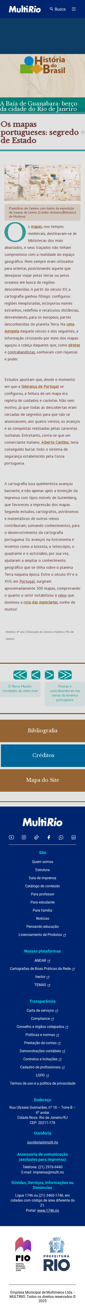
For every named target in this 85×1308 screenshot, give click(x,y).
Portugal (27, 581)
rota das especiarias (41, 602)
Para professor (42, 894)
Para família (42, 910)
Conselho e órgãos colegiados (43, 1027)
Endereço (42, 1099)
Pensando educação (42, 926)
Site (42, 852)
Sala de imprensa (42, 878)
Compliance (42, 1018)
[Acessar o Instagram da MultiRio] (24, 837)
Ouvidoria (42, 1133)
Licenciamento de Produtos (42, 935)
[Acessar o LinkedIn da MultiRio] (73, 837)
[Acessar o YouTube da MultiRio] (11, 837)
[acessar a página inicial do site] (25, 9)
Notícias (42, 918)
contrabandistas (21, 352)
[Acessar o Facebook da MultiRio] (48, 837)
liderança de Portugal (40, 386)
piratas (74, 345)
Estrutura (42, 870)
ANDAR (43, 960)
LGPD (42, 1075)
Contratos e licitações (42, 1059)
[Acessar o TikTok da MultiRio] (36, 837)
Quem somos (42, 862)
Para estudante (42, 902)
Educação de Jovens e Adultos (45, 632)
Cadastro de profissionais (42, 1067)
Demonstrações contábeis (42, 1051)
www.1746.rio (48, 1210)
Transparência (42, 1001)
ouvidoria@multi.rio (42, 1142)
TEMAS (42, 985)
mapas (36, 226)
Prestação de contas (42, 1043)
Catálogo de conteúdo (42, 886)
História (10, 632)
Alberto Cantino (55, 442)
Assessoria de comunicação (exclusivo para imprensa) (42, 1157)
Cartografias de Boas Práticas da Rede (42, 968)
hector (42, 977)
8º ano (20, 632)
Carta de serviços (42, 1010)
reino (62, 595)
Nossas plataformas (42, 951)
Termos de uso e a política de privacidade (42, 1083)
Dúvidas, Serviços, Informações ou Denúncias (42, 1185)
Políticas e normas (42, 1035)
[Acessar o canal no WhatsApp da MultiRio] (61, 837)
